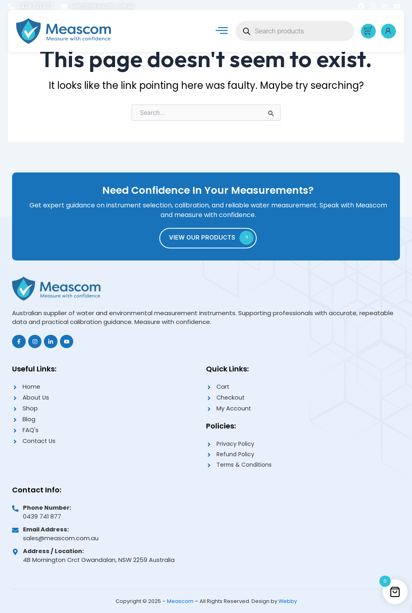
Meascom (180, 601)
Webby (287, 601)
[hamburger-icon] (221, 32)
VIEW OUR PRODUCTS (211, 235)
